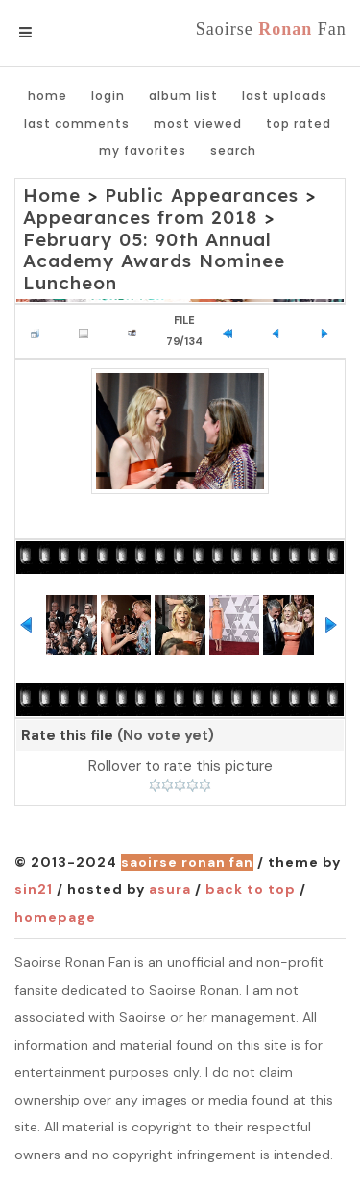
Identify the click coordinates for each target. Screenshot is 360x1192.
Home (47, 95)
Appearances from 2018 (140, 217)
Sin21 (33, 889)
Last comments (77, 123)
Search (233, 150)
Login (108, 95)
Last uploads (284, 95)
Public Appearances (202, 195)
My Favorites (142, 150)
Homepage (55, 917)
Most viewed (198, 123)
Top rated (298, 123)
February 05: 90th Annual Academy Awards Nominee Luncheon (154, 261)
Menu (57, 32)
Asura (170, 889)
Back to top (250, 889)
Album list (183, 95)
